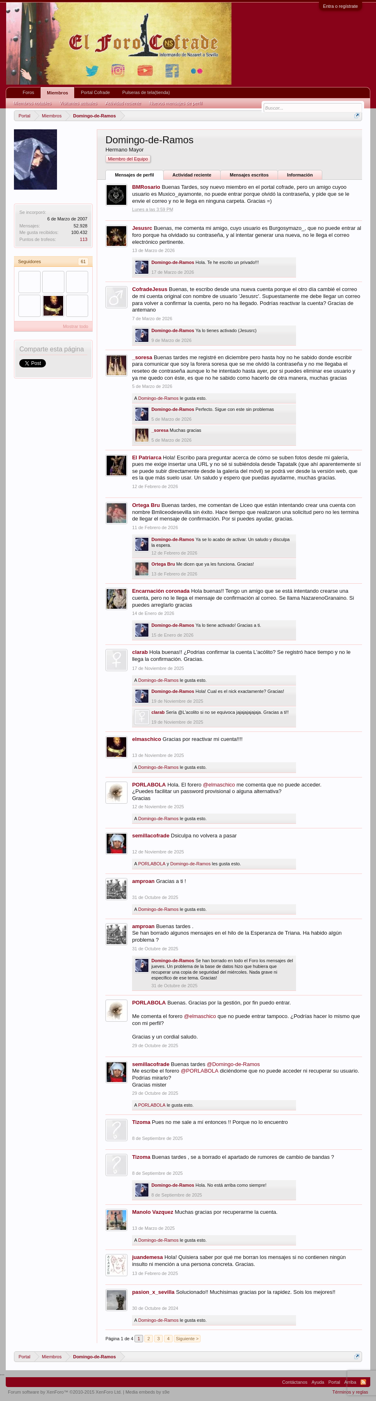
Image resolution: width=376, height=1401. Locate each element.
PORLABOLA (149, 785)
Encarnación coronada (160, 591)
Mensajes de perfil (134, 174)
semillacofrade (150, 835)
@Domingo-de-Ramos (233, 1064)
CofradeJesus (149, 289)
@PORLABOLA (200, 1071)
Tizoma (141, 1122)
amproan (143, 881)
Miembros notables (32, 103)
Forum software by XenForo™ (65, 1392)
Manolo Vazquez (152, 1212)
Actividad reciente (192, 174)
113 (83, 239)
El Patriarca (147, 457)
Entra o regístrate (340, 6)
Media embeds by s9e (147, 1392)
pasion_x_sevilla (153, 1292)
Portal (334, 1382)
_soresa (142, 357)
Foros (28, 92)
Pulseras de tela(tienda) (146, 92)
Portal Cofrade (95, 92)
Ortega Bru (146, 505)
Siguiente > (187, 1338)
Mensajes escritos (249, 174)
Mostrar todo (75, 326)
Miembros (57, 92)
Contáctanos (295, 1382)
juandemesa (147, 1257)
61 (83, 261)
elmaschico (146, 739)
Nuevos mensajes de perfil (175, 103)
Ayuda (318, 1382)
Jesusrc (142, 228)
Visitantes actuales (78, 103)
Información (300, 174)
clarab (140, 652)
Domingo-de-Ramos (172, 262)
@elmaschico (219, 785)
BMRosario (146, 187)
